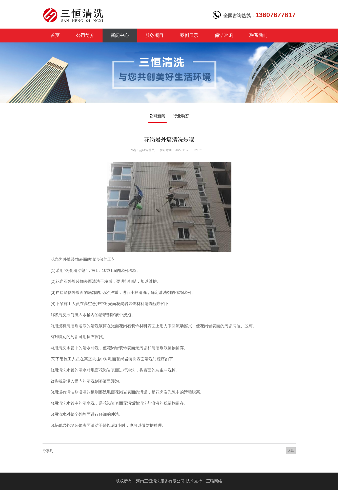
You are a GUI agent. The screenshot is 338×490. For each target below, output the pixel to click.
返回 (290, 450)
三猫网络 (214, 481)
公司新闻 (157, 116)
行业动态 (181, 116)
